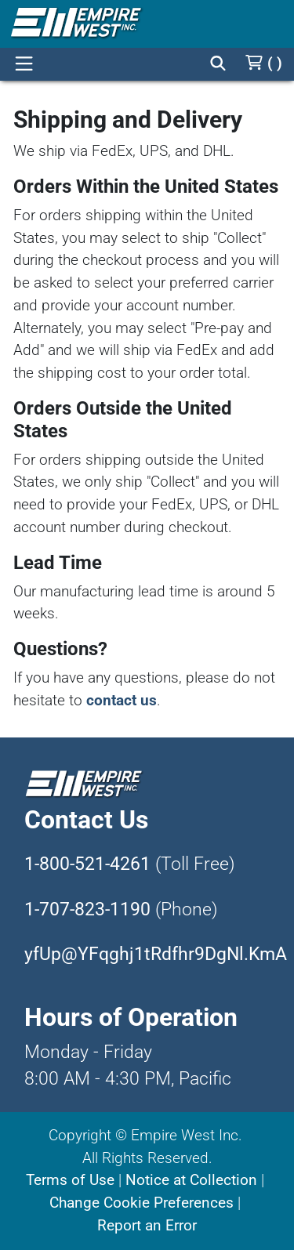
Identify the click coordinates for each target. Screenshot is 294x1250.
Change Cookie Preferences (141, 1203)
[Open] (23, 64)
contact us (121, 700)
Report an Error (147, 1225)
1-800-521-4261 (87, 864)
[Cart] (263, 63)
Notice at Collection (191, 1180)
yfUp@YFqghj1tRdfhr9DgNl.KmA (155, 954)
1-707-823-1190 (87, 909)
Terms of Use (70, 1180)
